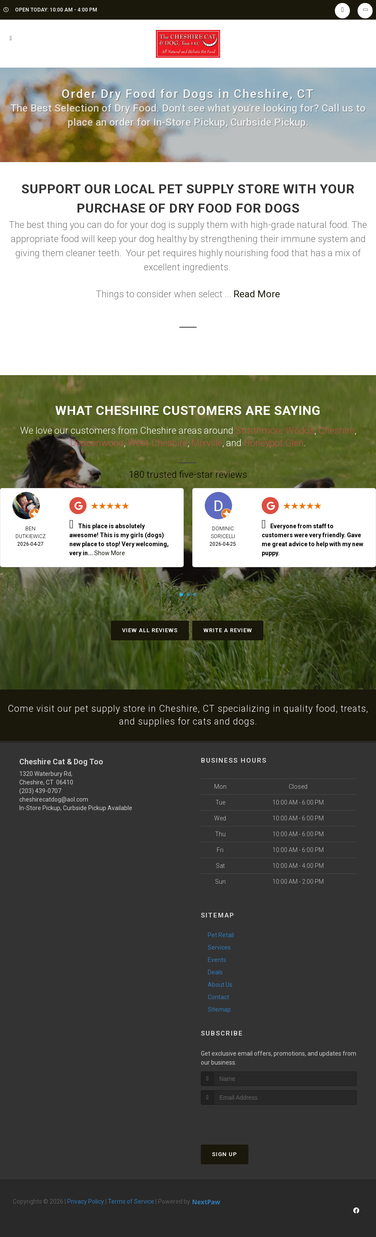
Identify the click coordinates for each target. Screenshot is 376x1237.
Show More (109, 552)
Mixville (206, 442)
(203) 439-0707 (40, 790)
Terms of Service (131, 1201)
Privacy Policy (85, 1201)
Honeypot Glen (274, 442)
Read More (256, 294)
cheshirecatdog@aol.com (53, 799)
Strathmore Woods (275, 430)
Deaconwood (97, 442)
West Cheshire (158, 442)
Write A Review (227, 629)
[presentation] (246, 1120)
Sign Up (224, 1154)
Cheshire (336, 430)
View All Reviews (150, 629)
